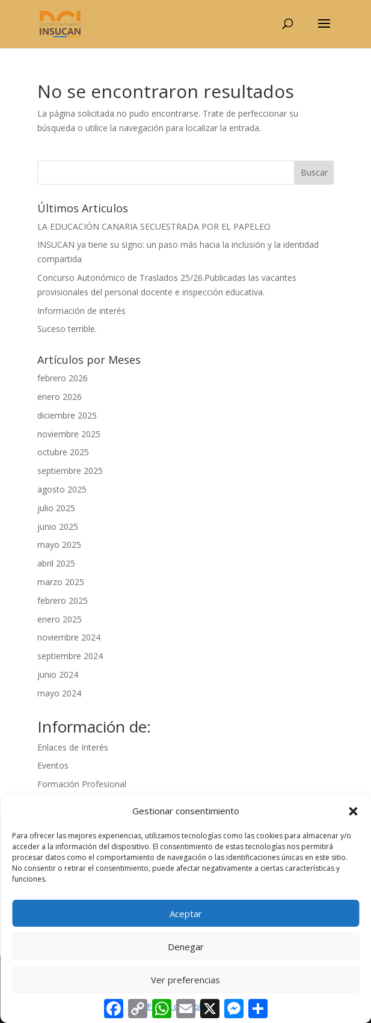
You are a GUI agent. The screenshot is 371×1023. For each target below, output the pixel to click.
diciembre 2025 (67, 415)
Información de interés (81, 310)
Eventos (53, 765)
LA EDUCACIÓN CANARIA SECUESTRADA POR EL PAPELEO (154, 226)
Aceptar (186, 914)
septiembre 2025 (70, 470)
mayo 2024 (59, 693)
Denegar (186, 947)
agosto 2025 (62, 489)
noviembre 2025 (68, 434)
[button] (353, 811)
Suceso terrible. (67, 328)
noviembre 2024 (68, 637)
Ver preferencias (185, 980)
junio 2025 (57, 526)
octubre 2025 (63, 452)
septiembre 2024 (70, 656)
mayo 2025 (59, 544)
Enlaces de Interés (72, 747)
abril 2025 (56, 563)
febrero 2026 (62, 378)
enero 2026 (59, 396)
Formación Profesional (81, 784)
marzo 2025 (60, 582)
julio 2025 (56, 508)
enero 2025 (59, 619)
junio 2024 (57, 674)
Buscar (314, 172)
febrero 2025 (62, 600)
